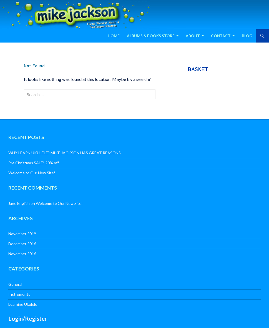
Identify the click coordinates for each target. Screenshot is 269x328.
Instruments (19, 294)
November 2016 (22, 253)
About (193, 36)
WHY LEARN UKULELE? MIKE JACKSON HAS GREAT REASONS (64, 152)
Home (114, 36)
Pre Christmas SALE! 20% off (33, 162)
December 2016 (22, 243)
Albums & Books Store (151, 36)
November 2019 (22, 233)
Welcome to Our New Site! (31, 172)
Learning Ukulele (22, 304)
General (15, 284)
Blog (247, 36)
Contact (221, 36)
